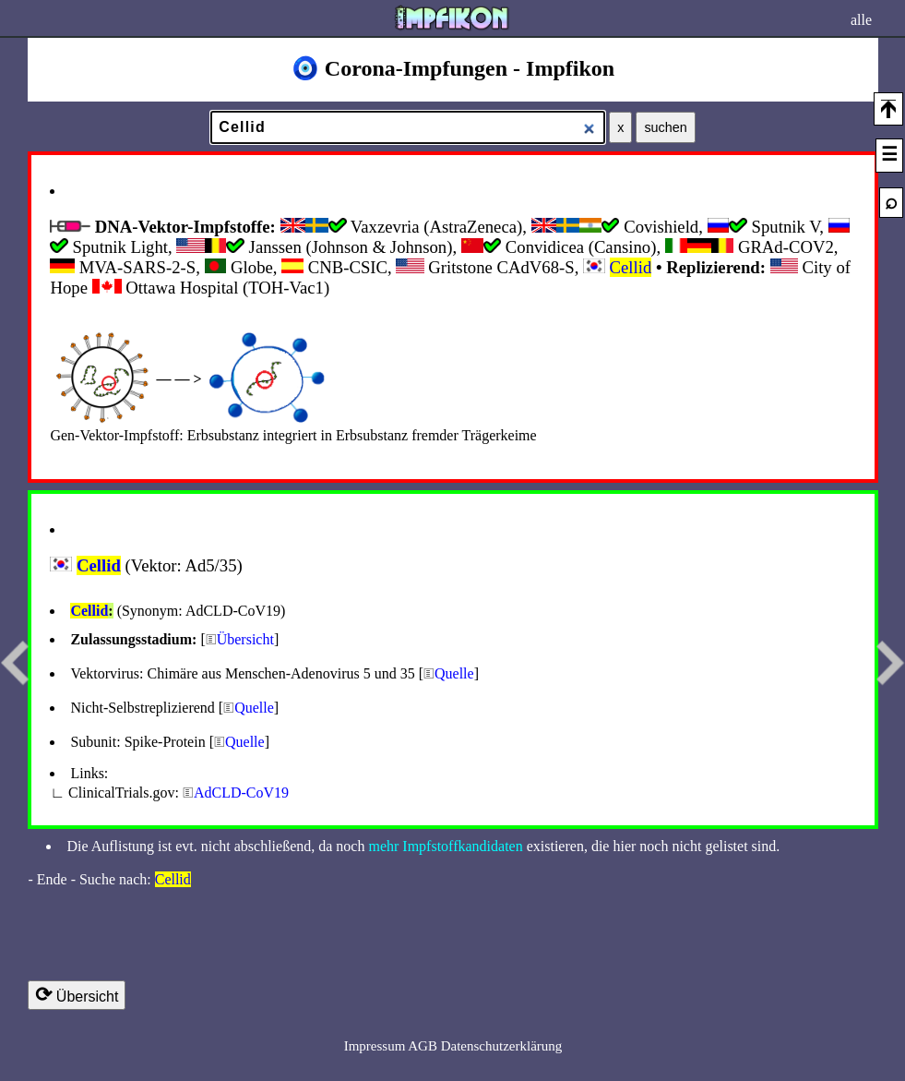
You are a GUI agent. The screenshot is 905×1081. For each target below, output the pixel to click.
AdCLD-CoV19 (241, 792)
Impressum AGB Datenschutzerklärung (453, 1046)
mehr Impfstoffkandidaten (445, 846)
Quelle (454, 673)
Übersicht (245, 639)
